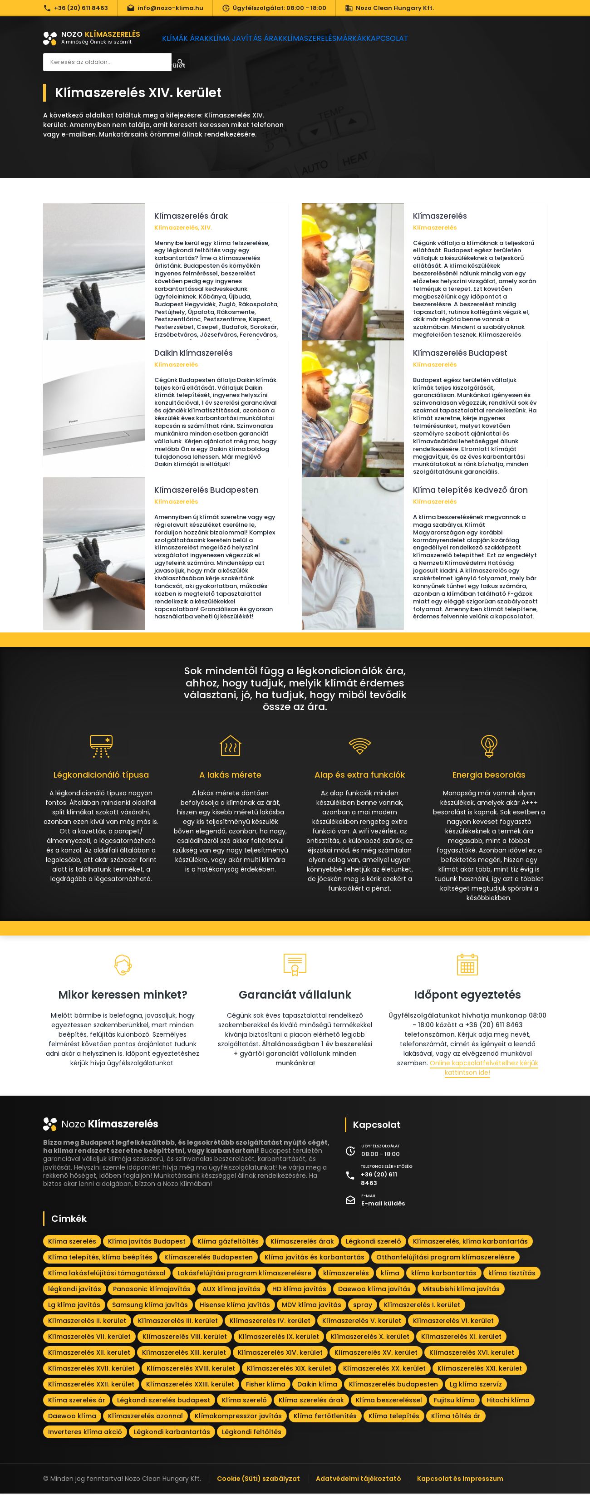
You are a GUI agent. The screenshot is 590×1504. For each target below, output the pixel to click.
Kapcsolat (416, 38)
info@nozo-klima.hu (165, 8)
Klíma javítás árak (253, 38)
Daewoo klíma (72, 1426)
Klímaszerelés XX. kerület (384, 1378)
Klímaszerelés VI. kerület (453, 1331)
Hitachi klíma (508, 1410)
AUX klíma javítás (231, 1299)
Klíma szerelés (72, 1251)
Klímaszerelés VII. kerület (89, 1347)
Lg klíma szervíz (476, 1394)
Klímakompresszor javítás (238, 1426)
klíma (390, 1283)
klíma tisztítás (512, 1283)
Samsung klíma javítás (150, 1315)
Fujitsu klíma (454, 1410)
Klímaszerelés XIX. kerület (289, 1378)
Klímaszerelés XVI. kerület (471, 1362)
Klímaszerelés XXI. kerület (480, 1378)
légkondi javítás (74, 1299)
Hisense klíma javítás (235, 1315)
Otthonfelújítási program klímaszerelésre (445, 1267)
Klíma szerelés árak (311, 1410)
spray (362, 1315)
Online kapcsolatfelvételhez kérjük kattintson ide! (484, 1078)
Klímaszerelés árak (302, 1251)
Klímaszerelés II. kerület (87, 1331)
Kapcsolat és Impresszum (460, 1489)
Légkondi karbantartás (172, 1442)
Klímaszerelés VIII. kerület (185, 1347)
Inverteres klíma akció (85, 1442)
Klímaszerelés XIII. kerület (184, 1362)
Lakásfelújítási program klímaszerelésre (244, 1283)
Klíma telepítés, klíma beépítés (100, 1267)
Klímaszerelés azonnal (145, 1426)
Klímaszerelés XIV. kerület (280, 1362)
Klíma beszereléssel (389, 1410)
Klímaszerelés (322, 38)
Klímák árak (189, 38)
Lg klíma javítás (74, 1315)
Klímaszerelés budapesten (393, 1394)
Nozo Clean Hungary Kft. (389, 8)
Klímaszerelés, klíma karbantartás (470, 1251)
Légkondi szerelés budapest (163, 1410)
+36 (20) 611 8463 (75, 8)
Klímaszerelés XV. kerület (376, 1362)
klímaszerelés (346, 1283)
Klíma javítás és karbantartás (314, 1267)
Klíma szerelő (244, 1410)
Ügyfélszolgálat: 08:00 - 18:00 (274, 8)
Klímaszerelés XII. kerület (89, 1362)
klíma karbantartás (444, 1283)
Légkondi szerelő (373, 1251)
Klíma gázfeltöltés (228, 1251)
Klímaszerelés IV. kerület (270, 1331)
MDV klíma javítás (311, 1315)
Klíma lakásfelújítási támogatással (107, 1283)
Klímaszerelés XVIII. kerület (191, 1378)
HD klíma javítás (299, 1299)
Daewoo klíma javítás (374, 1299)
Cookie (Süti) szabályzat (258, 1489)
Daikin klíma (317, 1394)
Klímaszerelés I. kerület (422, 1315)
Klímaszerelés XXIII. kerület (190, 1394)
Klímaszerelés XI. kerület (461, 1347)
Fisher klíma (265, 1394)
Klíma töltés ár (456, 1426)
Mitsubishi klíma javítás (461, 1299)
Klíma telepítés (394, 1426)
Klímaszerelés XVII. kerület (91, 1378)
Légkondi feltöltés (251, 1442)
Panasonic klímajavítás (152, 1299)
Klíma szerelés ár (76, 1410)
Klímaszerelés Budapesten (208, 1267)
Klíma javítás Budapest (147, 1251)
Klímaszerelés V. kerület (361, 1331)
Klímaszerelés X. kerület (370, 1347)
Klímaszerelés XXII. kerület (91, 1394)
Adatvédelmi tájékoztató (358, 1489)
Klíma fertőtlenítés (325, 1426)
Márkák (372, 38)
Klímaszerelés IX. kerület (279, 1347)
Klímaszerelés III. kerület (178, 1331)
